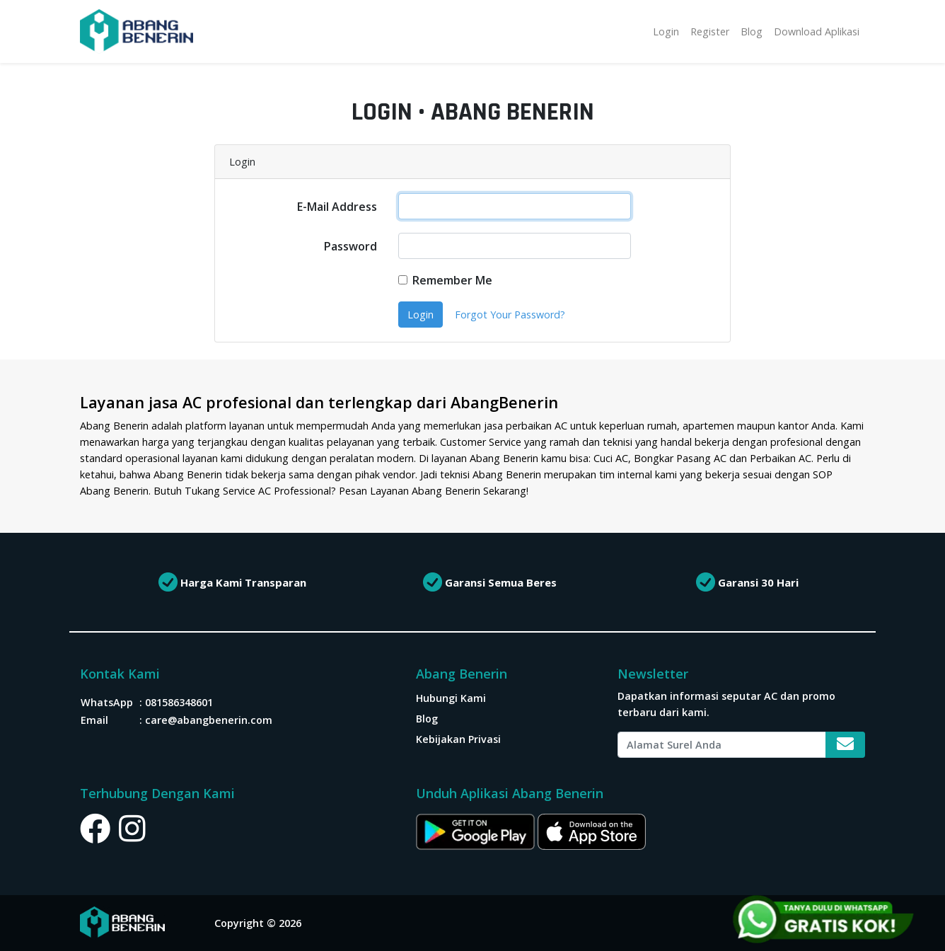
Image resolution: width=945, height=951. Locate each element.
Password (350, 246)
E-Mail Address (337, 206)
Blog (752, 31)
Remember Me (452, 280)
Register (709, 31)
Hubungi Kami (451, 698)
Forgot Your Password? (510, 314)
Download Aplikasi (816, 31)
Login (666, 31)
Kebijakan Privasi (458, 739)
